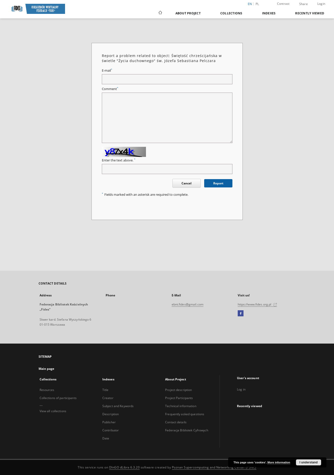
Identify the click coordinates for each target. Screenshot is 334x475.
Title (105, 390)
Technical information (180, 406)
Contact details (176, 422)
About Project (188, 13)
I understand (308, 462)
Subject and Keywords (118, 406)
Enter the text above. (118, 160)
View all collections (53, 411)
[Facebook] (241, 313)
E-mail (107, 70)
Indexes (269, 13)
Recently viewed (309, 13)
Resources (47, 390)
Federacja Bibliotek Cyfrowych (186, 430)
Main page (46, 369)
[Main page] (160, 13)
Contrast (283, 4)
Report (218, 183)
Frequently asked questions (184, 414)
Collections (231, 13)
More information (278, 462)
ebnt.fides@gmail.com (187, 304)
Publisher (109, 422)
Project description (178, 390)
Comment (110, 89)
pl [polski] (257, 4)
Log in (241, 389)
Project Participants (179, 398)
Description (110, 414)
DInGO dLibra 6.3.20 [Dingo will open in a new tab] (124, 467)
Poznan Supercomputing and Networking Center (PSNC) (214, 467)
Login (321, 4)
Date (105, 438)
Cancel (186, 183)
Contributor (110, 430)
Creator (107, 398)
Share (303, 4)
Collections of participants (58, 398)
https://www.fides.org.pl (257, 304)
